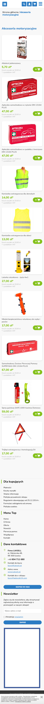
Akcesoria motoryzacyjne (16, 13)
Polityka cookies (10, 506)
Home (6, 519)
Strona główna (10, 12)
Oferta (6, 525)
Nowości (7, 528)
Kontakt (7, 538)
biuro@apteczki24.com (17, 578)
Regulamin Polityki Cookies (23, 701)
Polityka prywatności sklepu (15, 497)
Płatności (7, 487)
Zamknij (41, 697)
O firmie (7, 522)
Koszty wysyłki (10, 490)
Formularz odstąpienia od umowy (18, 503)
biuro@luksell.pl (15, 565)
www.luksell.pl (14, 572)
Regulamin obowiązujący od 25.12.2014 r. (21, 500)
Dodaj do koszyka (37, 69)
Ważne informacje (11, 494)
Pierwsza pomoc (10, 531)
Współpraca (9, 535)
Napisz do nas (23, 587)
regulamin (19, 617)
